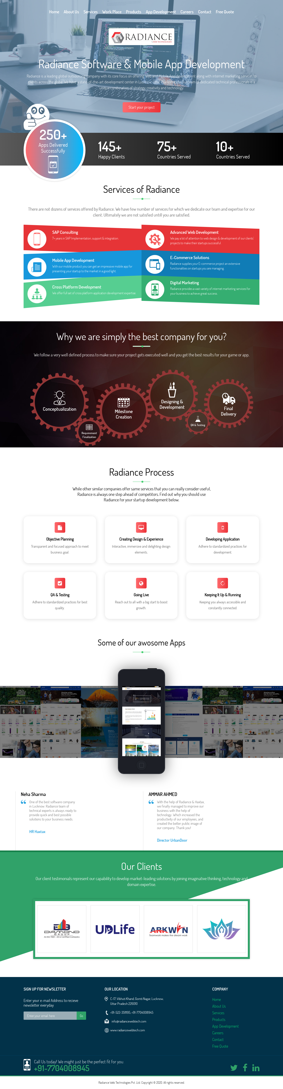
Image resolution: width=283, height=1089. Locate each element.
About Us (71, 12)
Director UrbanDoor (172, 840)
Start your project (142, 107)
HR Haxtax (37, 831)
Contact (204, 12)
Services (91, 12)
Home (54, 12)
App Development (161, 12)
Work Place (111, 12)
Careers (187, 12)
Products (133, 12)
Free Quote (225, 12)
